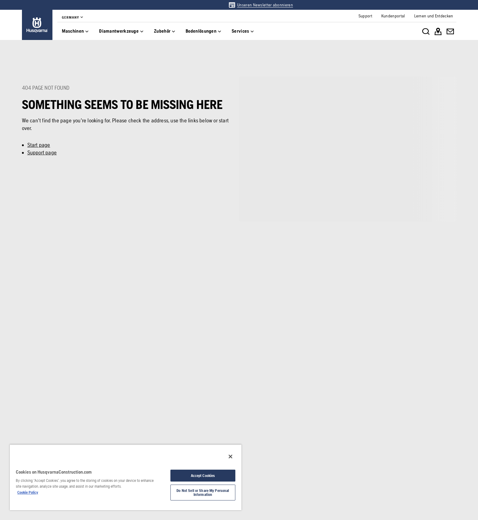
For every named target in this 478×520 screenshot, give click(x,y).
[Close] (230, 456)
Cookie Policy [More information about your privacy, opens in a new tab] (27, 492)
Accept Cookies (203, 475)
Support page (42, 152)
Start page (38, 145)
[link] (260, 5)
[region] (125, 477)
